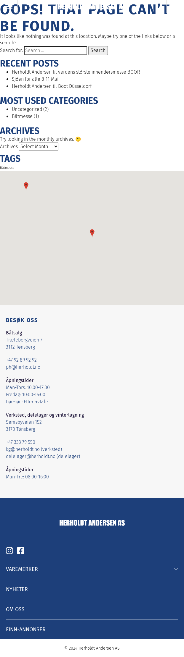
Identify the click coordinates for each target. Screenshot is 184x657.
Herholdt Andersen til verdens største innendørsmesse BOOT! (76, 72)
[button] (92, 233)
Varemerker (22, 569)
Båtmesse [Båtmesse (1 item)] (7, 168)
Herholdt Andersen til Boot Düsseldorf (52, 86)
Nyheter (17, 589)
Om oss (15, 609)
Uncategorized (27, 109)
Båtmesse (22, 116)
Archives (9, 146)
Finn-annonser (26, 629)
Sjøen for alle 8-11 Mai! (36, 79)
